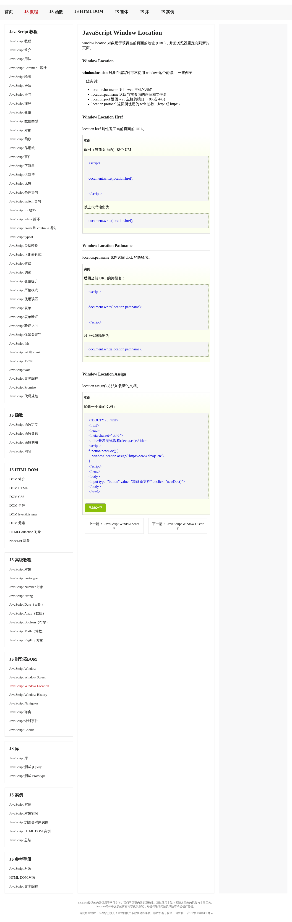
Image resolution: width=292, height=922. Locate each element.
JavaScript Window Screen (27, 677)
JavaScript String (21, 596)
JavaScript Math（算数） (27, 631)
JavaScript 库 (18, 758)
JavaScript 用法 (20, 59)
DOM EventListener (23, 514)
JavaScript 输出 (20, 77)
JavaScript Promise (22, 387)
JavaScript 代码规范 (23, 396)
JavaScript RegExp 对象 (26, 640)
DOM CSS (16, 497)
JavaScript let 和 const (24, 352)
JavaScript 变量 (20, 112)
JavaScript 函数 (20, 139)
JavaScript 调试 (20, 272)
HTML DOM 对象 (22, 877)
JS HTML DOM (88, 11)
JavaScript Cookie (21, 730)
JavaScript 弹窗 (20, 712)
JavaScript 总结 (20, 840)
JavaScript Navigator (23, 703)
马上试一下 (95, 507)
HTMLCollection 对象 (25, 532)
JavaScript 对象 (20, 130)
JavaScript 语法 (20, 85)
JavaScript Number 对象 (26, 587)
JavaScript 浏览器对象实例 (28, 822)
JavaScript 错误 (20, 263)
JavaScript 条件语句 (23, 192)
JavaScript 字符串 (22, 166)
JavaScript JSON (21, 361)
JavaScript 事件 (20, 157)
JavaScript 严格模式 (23, 290)
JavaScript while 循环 (24, 219)
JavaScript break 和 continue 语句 (33, 228)
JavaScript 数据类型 (23, 121)
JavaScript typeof (21, 237)
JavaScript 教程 (20, 41)
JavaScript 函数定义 (23, 424)
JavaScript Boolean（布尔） (29, 622)
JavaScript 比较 (20, 183)
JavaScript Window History (28, 694)
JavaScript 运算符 (22, 174)
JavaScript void (20, 370)
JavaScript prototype (23, 578)
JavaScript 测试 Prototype (27, 776)
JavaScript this (19, 343)
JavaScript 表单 (20, 308)
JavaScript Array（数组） (27, 613)
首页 (9, 12)
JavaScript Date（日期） (27, 604)
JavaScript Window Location (29, 686)
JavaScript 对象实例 (23, 813)
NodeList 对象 (19, 541)
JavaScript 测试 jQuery (25, 767)
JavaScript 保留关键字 (25, 334)
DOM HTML (18, 488)
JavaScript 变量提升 (23, 281)
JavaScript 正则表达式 (25, 254)
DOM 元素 (17, 523)
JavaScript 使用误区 (23, 299)
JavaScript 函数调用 (23, 442)
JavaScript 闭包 (20, 451)
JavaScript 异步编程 (23, 378)
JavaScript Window (22, 668)
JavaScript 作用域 (22, 148)
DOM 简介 (17, 479)
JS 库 (144, 12)
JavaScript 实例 (20, 804)
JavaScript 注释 (20, 103)
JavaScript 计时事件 (23, 721)
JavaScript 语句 (20, 94)
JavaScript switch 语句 (25, 201)
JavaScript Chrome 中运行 (28, 68)
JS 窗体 (121, 12)
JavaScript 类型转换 (23, 245)
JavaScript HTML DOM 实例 (30, 831)
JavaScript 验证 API (23, 326)
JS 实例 (167, 12)
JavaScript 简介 (20, 50)
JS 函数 (56, 12)
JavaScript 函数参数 (23, 433)
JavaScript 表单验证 (23, 317)
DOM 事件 (17, 505)
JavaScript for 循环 (22, 210)
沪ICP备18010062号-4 (200, 913)
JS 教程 (31, 12)
